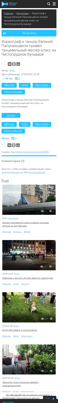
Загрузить (29, 33)
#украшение (27, 391)
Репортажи (22, 13)
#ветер (27, 231)
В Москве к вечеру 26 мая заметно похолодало (27, 278)
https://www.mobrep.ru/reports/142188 (30, 151)
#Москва (9, 85)
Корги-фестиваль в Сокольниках (19, 330)
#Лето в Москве (13, 91)
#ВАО (16, 336)
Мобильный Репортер (9, 4)
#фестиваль (42, 85)
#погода (17, 231)
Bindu (12, 70)
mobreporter (13, 218)
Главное (8, 13)
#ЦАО (24, 85)
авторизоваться (36, 172)
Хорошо (49, 398)
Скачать (11, 115)
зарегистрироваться (12, 172)
